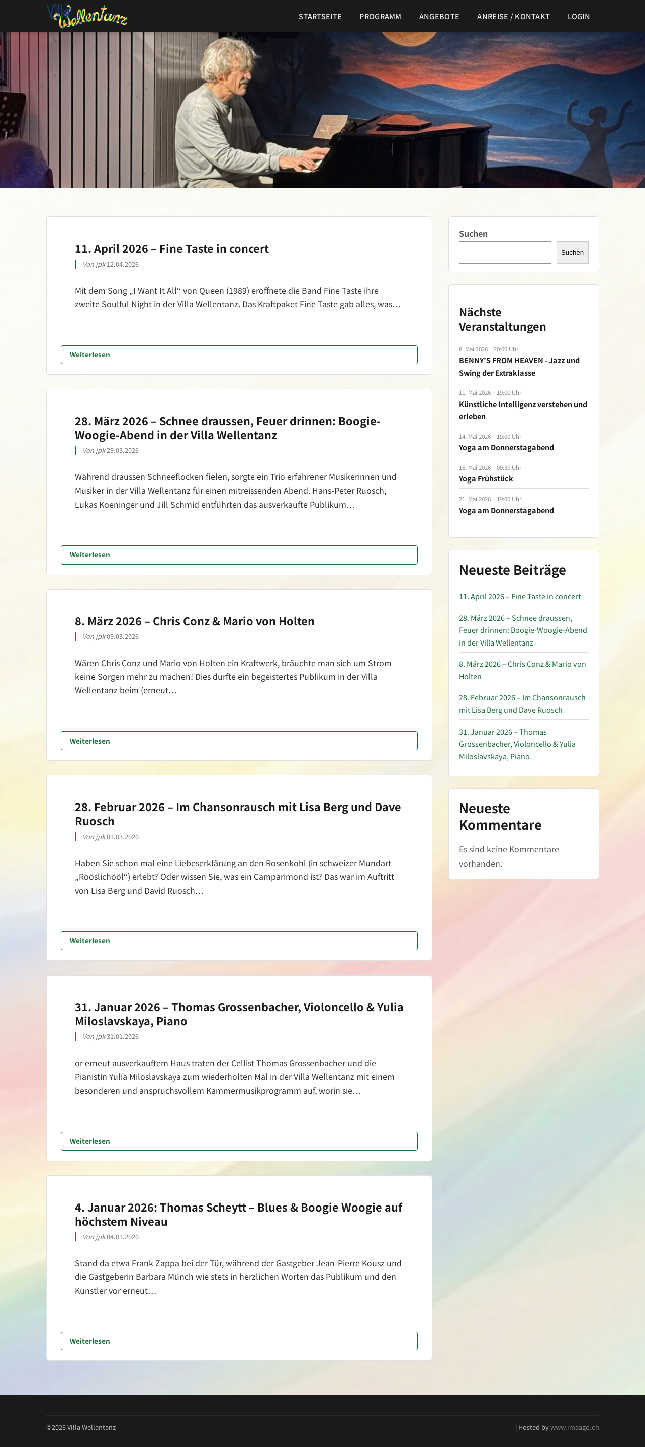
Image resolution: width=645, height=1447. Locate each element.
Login (579, 16)
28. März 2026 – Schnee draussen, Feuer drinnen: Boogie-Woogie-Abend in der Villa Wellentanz (228, 427)
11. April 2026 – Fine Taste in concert (172, 248)
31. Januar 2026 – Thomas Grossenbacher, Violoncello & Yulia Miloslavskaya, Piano (239, 1013)
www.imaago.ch (574, 1427)
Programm (380, 16)
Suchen (473, 233)
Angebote (439, 16)
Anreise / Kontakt (513, 16)
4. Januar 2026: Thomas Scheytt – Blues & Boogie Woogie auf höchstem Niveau (238, 1214)
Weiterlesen (90, 354)
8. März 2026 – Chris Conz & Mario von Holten (195, 620)
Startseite (320, 16)
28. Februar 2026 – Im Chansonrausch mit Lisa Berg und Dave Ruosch (238, 813)
